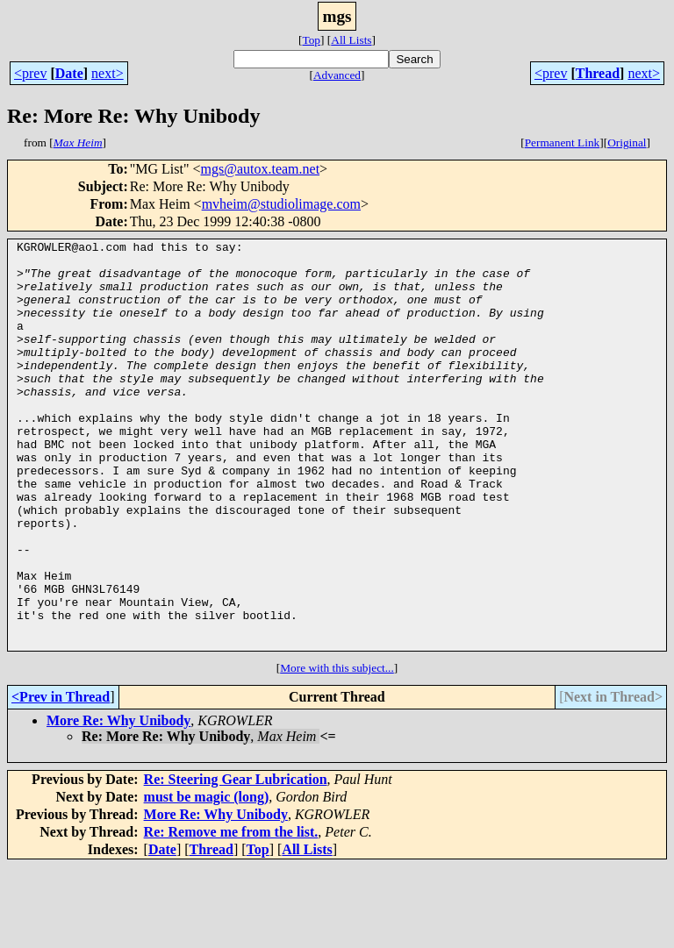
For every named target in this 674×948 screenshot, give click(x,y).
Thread (598, 73)
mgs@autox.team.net (259, 168)
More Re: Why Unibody (118, 802)
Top (311, 39)
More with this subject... (337, 749)
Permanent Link (562, 142)
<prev (30, 73)
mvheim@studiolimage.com (281, 203)
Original (626, 142)
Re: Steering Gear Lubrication (235, 860)
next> (107, 73)
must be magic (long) (206, 878)
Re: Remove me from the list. (231, 913)
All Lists (351, 39)
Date (69, 73)
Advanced (337, 75)
